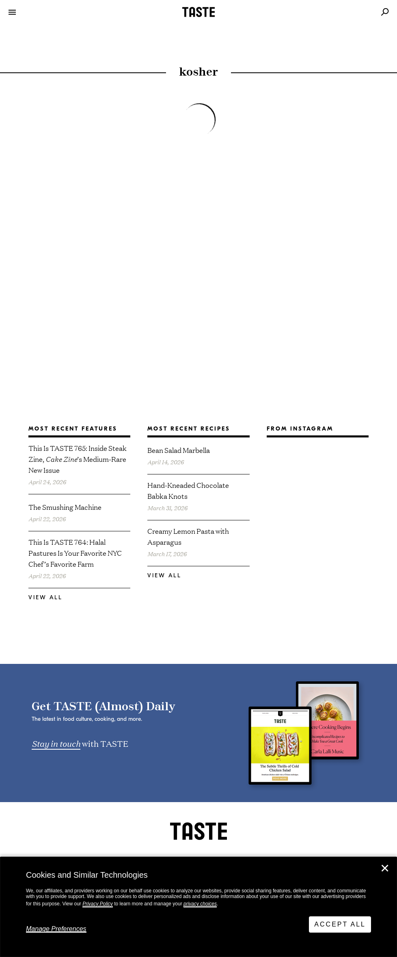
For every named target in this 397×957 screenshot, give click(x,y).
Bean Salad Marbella (178, 450)
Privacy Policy (97, 904)
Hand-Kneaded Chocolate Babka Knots (188, 490)
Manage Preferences (56, 928)
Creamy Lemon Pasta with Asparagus (188, 536)
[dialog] (198, 907)
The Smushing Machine (64, 507)
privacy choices (200, 904)
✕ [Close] (385, 868)
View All (45, 597)
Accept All (340, 924)
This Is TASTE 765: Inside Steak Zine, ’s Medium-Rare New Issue (77, 459)
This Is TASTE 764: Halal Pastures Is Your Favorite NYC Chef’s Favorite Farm (75, 553)
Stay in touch (56, 743)
